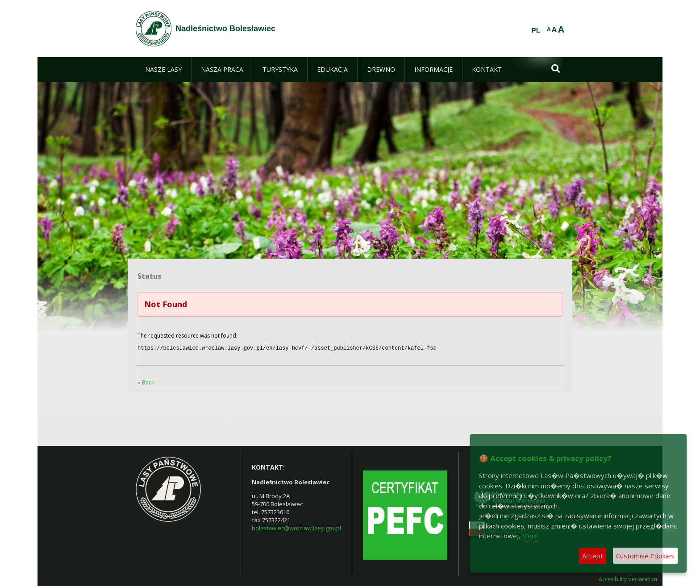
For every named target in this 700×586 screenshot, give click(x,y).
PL (536, 30)
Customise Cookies (645, 555)
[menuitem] (163, 69)
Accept (592, 555)
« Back (146, 381)
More (530, 535)
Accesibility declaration (628, 578)
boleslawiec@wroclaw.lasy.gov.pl (296, 527)
